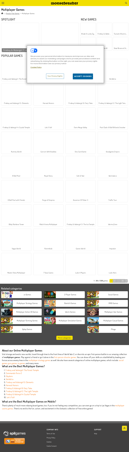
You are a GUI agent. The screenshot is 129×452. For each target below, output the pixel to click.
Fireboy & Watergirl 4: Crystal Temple (21, 394)
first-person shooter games (65, 357)
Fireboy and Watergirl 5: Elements (19, 382)
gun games (12, 363)
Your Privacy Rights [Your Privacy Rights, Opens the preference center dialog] (55, 76)
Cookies (49, 442)
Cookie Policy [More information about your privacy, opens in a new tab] (36, 67)
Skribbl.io (9, 379)
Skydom (9, 376)
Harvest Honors (12, 385)
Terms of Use (51, 434)
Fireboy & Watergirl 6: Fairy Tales (19, 388)
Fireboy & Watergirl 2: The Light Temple (22, 391)
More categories (64, 337)
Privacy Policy (51, 438)
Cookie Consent (52, 446)
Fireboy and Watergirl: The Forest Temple (22, 370)
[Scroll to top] (124, 428)
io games (21, 363)
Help (95, 434)
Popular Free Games (13, 13)
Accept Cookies (83, 76)
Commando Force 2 (14, 373)
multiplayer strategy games (39, 360)
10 (122, 281)
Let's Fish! (11, 397)
